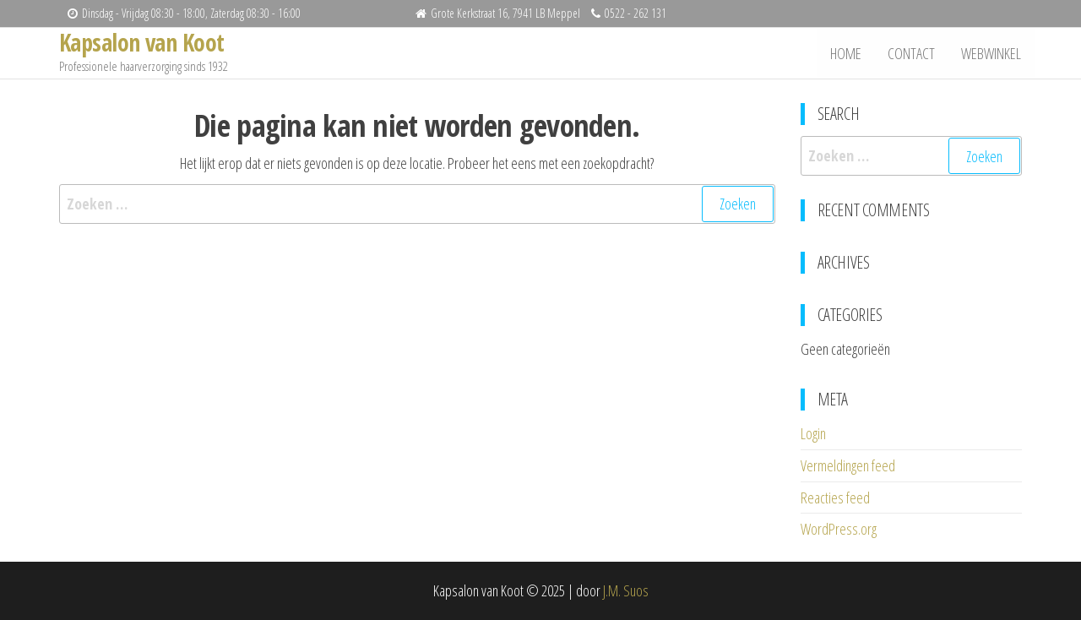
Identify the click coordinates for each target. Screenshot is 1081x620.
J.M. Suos (626, 590)
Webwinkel (992, 53)
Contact (913, 53)
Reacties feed (835, 497)
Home (848, 53)
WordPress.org (839, 529)
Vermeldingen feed (848, 465)
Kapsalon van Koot (141, 42)
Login (813, 433)
